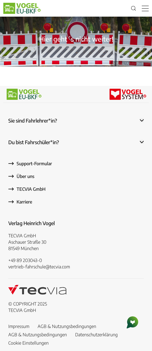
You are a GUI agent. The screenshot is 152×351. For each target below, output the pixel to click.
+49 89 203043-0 (25, 260)
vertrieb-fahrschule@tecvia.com (39, 266)
